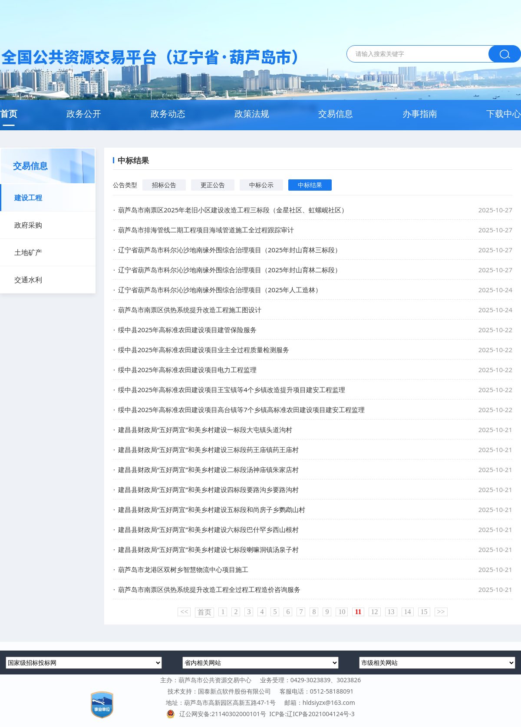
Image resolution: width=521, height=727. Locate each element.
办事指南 (419, 113)
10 (341, 611)
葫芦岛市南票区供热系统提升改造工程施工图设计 (189, 309)
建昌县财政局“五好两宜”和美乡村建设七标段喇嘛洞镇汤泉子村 (208, 549)
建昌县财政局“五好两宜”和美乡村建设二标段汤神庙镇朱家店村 (208, 469)
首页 (8, 113)
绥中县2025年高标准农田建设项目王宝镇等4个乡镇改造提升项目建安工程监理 (231, 389)
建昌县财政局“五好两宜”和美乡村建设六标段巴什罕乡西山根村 (208, 529)
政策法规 (251, 113)
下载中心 (503, 113)
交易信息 (335, 113)
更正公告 (213, 185)
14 (407, 611)
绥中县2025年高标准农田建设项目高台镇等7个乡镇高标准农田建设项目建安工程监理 (241, 409)
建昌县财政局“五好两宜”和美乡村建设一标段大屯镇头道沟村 (205, 429)
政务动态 (168, 113)
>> (441, 611)
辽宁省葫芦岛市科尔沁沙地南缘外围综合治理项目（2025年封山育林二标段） (229, 269)
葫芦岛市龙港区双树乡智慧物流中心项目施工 (183, 569)
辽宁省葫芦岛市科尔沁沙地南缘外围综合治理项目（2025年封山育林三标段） (229, 249)
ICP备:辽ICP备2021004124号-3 (311, 714)
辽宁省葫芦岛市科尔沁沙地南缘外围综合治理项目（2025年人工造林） (220, 289)
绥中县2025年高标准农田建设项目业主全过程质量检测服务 (203, 349)
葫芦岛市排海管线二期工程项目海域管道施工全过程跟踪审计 (206, 229)
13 (391, 611)
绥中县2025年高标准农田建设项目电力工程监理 (187, 369)
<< (184, 611)
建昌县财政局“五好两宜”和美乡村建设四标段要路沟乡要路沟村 (208, 489)
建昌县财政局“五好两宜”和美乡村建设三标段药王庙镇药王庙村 (208, 449)
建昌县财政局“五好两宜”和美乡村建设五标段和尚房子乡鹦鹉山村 (211, 509)
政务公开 (83, 113)
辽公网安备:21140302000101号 (217, 714)
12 (374, 611)
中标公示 (261, 185)
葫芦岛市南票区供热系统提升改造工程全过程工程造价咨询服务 (209, 589)
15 (424, 611)
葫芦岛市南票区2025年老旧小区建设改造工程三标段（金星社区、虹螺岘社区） (233, 209)
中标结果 (310, 185)
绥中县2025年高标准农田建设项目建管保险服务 (187, 329)
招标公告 (164, 185)
